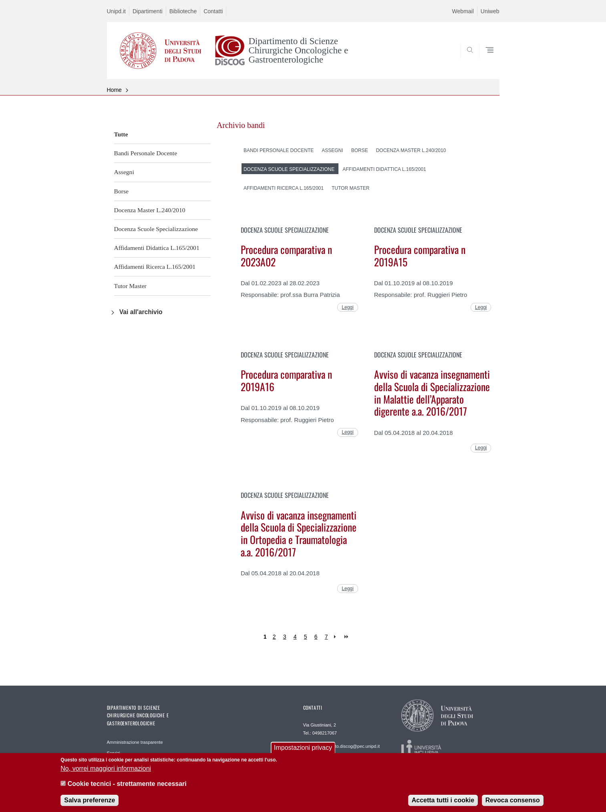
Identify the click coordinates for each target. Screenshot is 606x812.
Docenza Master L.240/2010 (149, 210)
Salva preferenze (89, 805)
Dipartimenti (148, 11)
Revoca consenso (512, 805)
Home (114, 90)
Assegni (124, 171)
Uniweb (490, 11)
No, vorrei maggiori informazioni (105, 773)
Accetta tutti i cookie (443, 805)
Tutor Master (130, 285)
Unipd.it (116, 11)
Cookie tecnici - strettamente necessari (127, 789)
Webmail (463, 11)
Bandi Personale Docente (145, 153)
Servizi (113, 753)
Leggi (347, 307)
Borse (121, 191)
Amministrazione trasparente (135, 742)
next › (337, 637)
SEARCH (485, 60)
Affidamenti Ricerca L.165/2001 (155, 266)
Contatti (213, 11)
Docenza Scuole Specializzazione (156, 228)
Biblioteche (183, 11)
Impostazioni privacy (303, 753)
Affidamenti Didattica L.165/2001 (156, 247)
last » (347, 637)
